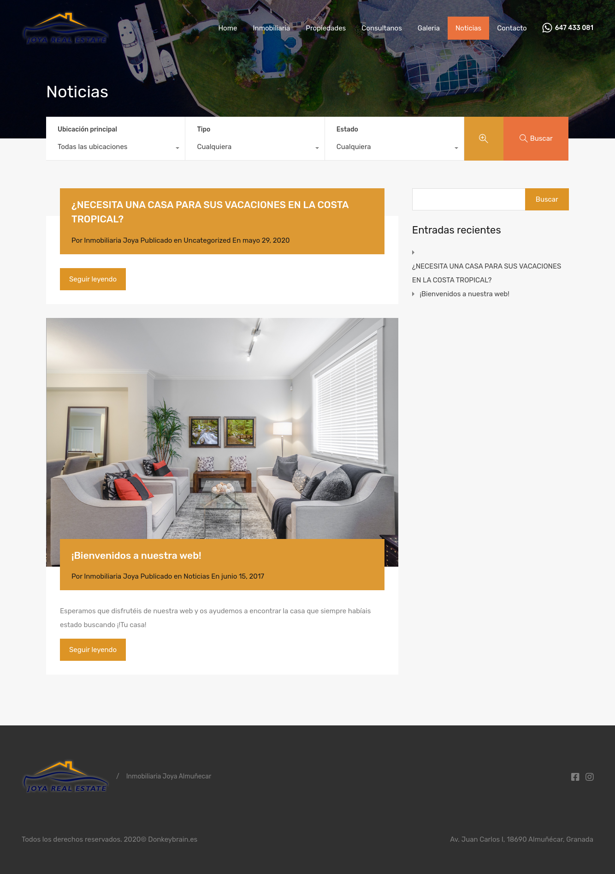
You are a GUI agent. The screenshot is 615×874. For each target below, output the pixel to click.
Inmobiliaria (271, 28)
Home (227, 28)
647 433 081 (574, 28)
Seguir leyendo (93, 279)
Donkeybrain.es (172, 839)
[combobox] (115, 149)
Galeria (429, 28)
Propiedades (326, 28)
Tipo (203, 129)
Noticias (468, 28)
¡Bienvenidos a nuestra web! (136, 555)
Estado (347, 129)
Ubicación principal (87, 129)
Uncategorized (207, 240)
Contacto (511, 28)
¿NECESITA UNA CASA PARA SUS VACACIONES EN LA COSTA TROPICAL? (487, 273)
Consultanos (381, 28)
